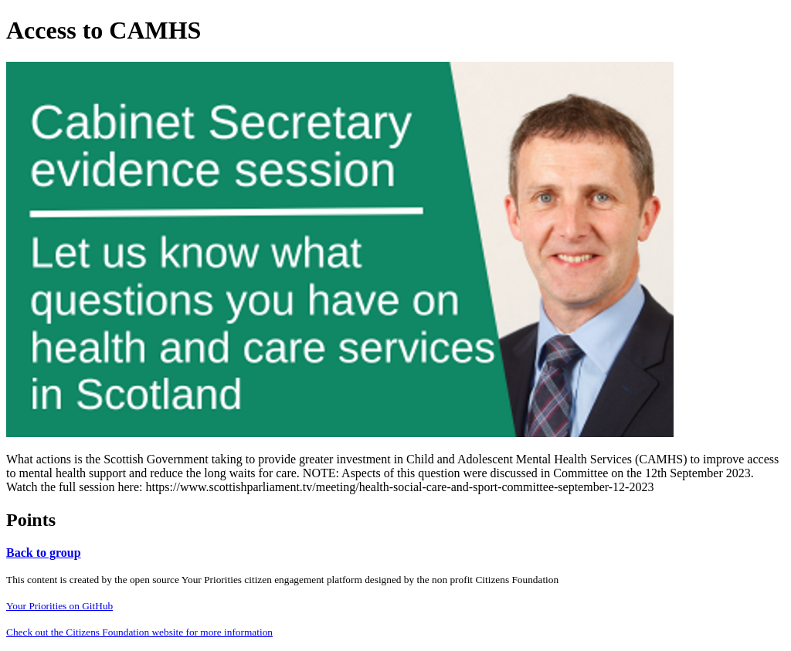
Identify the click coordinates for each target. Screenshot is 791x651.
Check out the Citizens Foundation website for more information (139, 632)
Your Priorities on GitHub (59, 606)
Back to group (43, 552)
